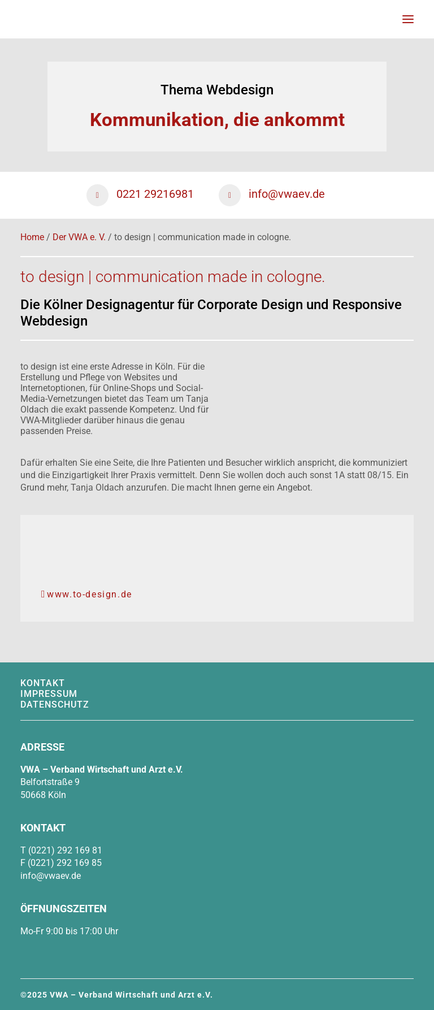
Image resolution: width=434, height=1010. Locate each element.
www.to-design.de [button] (86, 594)
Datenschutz (54, 704)
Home (32, 237)
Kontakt (42, 683)
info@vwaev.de (50, 875)
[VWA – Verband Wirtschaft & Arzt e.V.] (34, 19)
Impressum (48, 693)
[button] (408, 19)
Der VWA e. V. (79, 237)
